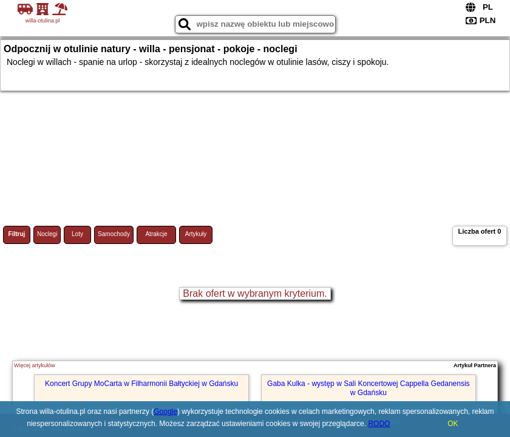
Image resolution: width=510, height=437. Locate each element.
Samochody (114, 234)
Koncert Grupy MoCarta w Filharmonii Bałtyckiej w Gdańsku (141, 383)
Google (165, 411)
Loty (77, 234)
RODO (379, 423)
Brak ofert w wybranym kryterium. (255, 293)
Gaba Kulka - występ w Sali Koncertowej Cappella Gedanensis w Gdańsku (368, 387)
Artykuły (196, 234)
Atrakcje (156, 234)
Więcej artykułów (34, 365)
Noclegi (47, 234)
